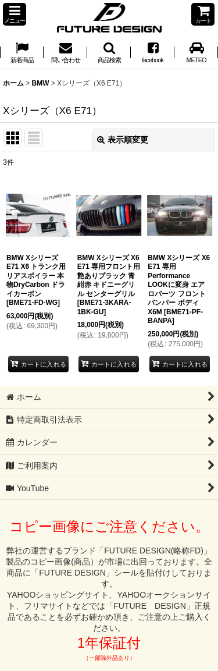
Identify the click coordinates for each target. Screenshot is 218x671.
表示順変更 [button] (122, 139)
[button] (14, 14)
